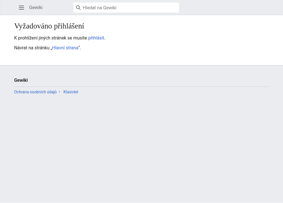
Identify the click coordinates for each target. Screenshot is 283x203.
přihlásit (96, 38)
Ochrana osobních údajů (35, 92)
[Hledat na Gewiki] (126, 8)
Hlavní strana (65, 47)
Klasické (70, 92)
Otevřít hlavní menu (23, 10)
